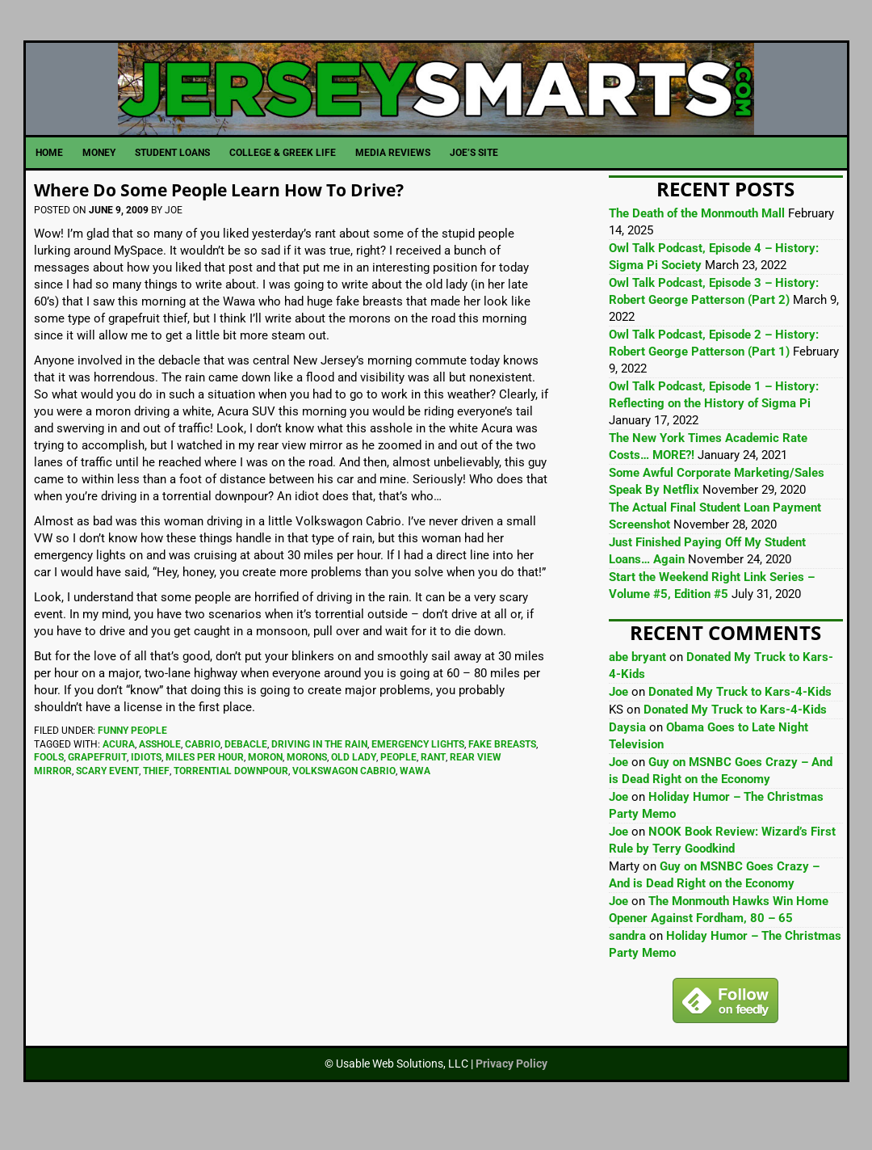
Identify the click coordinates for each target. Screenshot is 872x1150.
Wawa (415, 798)
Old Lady (353, 784)
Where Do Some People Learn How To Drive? (246, 216)
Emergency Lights (417, 771)
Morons (307, 784)
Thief (156, 798)
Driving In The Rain (319, 771)
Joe (618, 719)
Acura (119, 771)
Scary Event (107, 798)
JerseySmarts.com (436, 102)
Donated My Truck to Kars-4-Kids (740, 719)
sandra (627, 963)
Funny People (132, 758)
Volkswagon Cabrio (344, 798)
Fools (49, 784)
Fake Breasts (502, 771)
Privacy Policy (511, 1091)
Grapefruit (97, 784)
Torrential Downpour (231, 798)
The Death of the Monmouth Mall (697, 241)
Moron (265, 784)
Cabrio (202, 771)
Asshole (160, 771)
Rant (433, 784)
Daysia (627, 755)
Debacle (245, 771)
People (398, 784)
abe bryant (637, 684)
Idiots (146, 784)
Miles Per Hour (205, 784)
